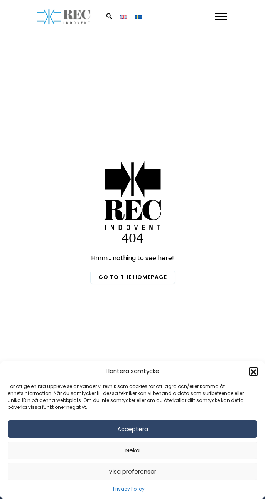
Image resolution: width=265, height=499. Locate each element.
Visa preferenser (132, 471)
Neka (132, 450)
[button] (253, 371)
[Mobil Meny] (221, 16)
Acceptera (132, 429)
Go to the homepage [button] (132, 277)
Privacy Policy (129, 489)
